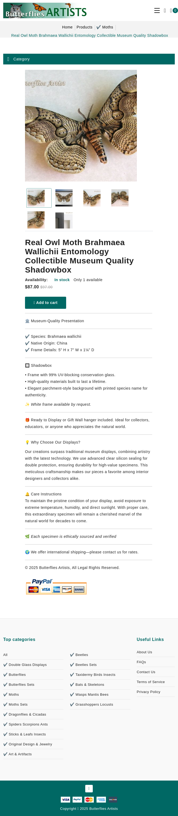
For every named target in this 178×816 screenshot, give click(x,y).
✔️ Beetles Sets (83, 665)
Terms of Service (151, 682)
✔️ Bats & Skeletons (87, 685)
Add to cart (46, 302)
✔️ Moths (104, 27)
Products (84, 27)
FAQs (141, 662)
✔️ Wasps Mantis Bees (89, 694)
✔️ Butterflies (14, 675)
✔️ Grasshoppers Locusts (91, 704)
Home (67, 27)
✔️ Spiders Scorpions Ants (25, 724)
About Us (144, 652)
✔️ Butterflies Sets (18, 685)
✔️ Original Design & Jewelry (27, 744)
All (5, 655)
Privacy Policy (149, 692)
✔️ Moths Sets (15, 704)
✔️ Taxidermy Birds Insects (92, 675)
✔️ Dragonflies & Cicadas (24, 714)
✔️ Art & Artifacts (17, 754)
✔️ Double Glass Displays (25, 665)
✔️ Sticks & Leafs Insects (24, 734)
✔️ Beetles (79, 655)
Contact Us (146, 672)
